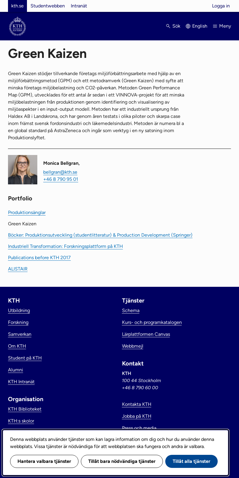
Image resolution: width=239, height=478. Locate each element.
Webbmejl (132, 346)
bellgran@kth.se (60, 172)
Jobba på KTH (136, 416)
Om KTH (17, 346)
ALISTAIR (18, 269)
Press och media (139, 428)
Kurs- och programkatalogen (152, 322)
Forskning (18, 322)
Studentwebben (48, 6)
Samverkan (19, 334)
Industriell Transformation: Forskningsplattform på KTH (65, 246)
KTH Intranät (21, 381)
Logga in (221, 6)
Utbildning (19, 310)
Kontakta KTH (136, 404)
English (199, 26)
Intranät (79, 6)
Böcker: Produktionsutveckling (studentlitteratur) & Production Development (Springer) (100, 235)
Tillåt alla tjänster (191, 461)
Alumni (15, 370)
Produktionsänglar (27, 212)
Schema (130, 310)
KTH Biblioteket (24, 409)
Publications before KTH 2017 (39, 257)
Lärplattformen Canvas (146, 334)
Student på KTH (25, 358)
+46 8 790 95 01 (60, 179)
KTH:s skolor (21, 421)
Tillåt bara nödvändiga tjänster (121, 461)
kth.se (17, 6)
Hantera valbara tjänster (44, 461)
